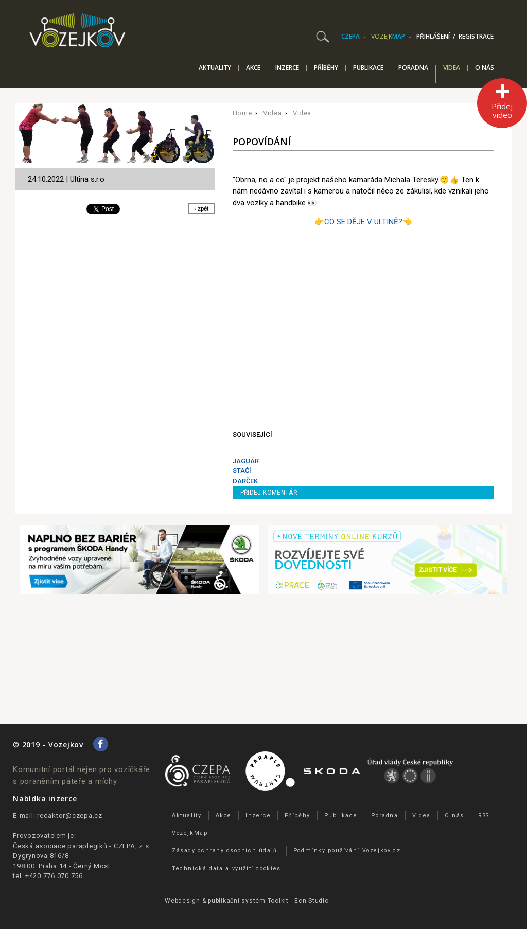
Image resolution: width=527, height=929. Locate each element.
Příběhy (326, 68)
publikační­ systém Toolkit (248, 900)
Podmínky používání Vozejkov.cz (347, 850)
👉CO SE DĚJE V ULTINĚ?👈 (363, 221)
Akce (253, 68)
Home (242, 113)
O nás (484, 68)
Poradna (413, 68)
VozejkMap (190, 833)
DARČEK (245, 481)
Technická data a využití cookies (226, 868)
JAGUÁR (246, 461)
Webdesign (182, 900)
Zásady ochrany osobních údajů (224, 850)
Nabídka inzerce (45, 798)
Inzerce (287, 68)
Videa (451, 68)
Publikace (368, 68)
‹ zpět (200, 209)
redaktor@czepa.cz (69, 815)
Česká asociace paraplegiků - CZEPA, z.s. (82, 846)
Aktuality (215, 68)
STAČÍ (242, 471)
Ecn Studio (311, 900)
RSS (483, 815)
